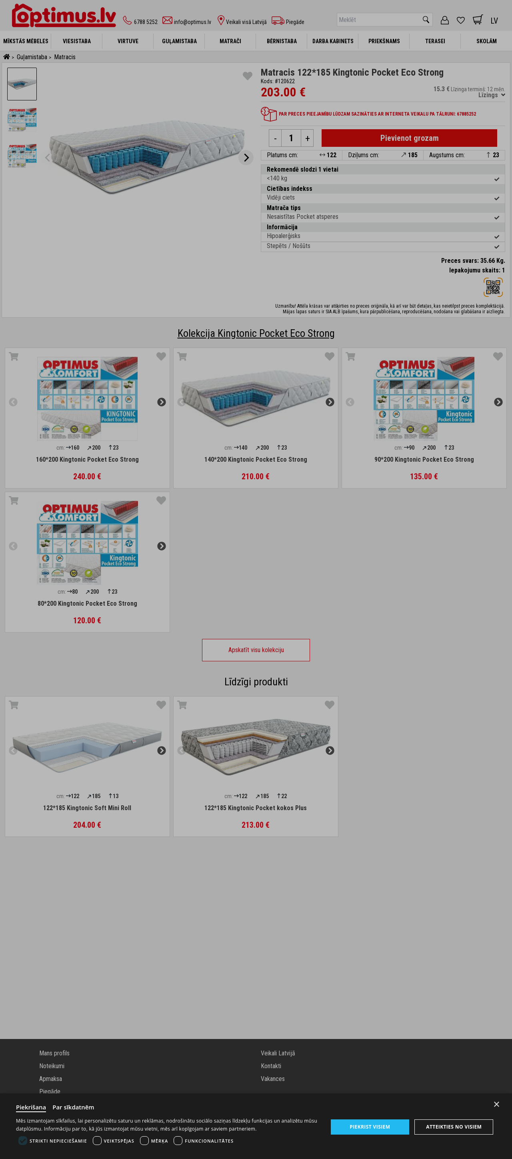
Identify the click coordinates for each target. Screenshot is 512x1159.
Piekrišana (31, 1107)
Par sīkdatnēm (74, 1107)
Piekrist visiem (370, 1126)
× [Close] (496, 1104)
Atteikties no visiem (454, 1126)
